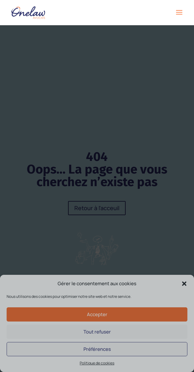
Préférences (97, 349)
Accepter (97, 314)
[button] (184, 283)
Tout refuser (97, 331)
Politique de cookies (97, 363)
